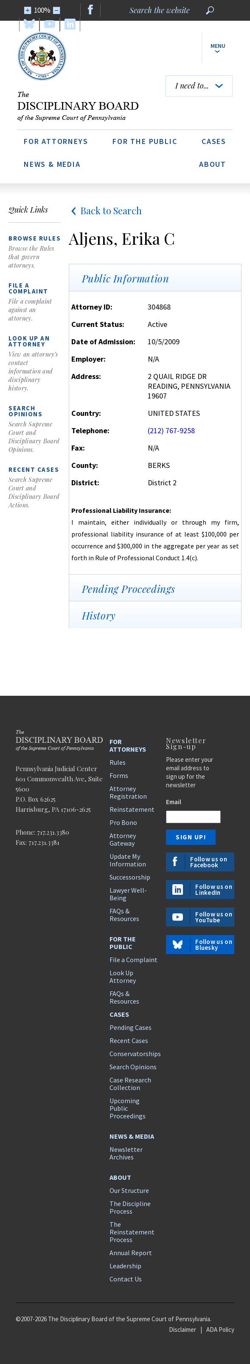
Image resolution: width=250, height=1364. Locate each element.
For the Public (144, 141)
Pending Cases (131, 1027)
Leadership (125, 1266)
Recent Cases (129, 1040)
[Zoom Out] (56, 10)
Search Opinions (133, 1067)
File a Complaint (133, 959)
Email (173, 802)
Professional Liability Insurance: (121, 510)
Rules (118, 762)
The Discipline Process (130, 1207)
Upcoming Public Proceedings (128, 1108)
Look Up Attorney (123, 976)
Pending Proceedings (128, 588)
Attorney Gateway (123, 839)
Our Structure (129, 1190)
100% (42, 10)
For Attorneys (56, 141)
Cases (214, 141)
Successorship (130, 877)
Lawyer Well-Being (128, 894)
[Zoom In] (27, 10)
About (212, 164)
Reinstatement (132, 809)
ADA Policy (220, 1329)
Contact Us (126, 1279)
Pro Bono (123, 822)
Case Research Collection (130, 1083)
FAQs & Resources (124, 914)
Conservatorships (134, 1053)
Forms (119, 775)
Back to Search (105, 210)
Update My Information (128, 860)
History (99, 615)
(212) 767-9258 (171, 430)
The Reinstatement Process (132, 1231)
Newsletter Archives (126, 1153)
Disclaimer (182, 1329)
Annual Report (131, 1252)
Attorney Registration (128, 792)
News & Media (52, 164)
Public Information (125, 278)
